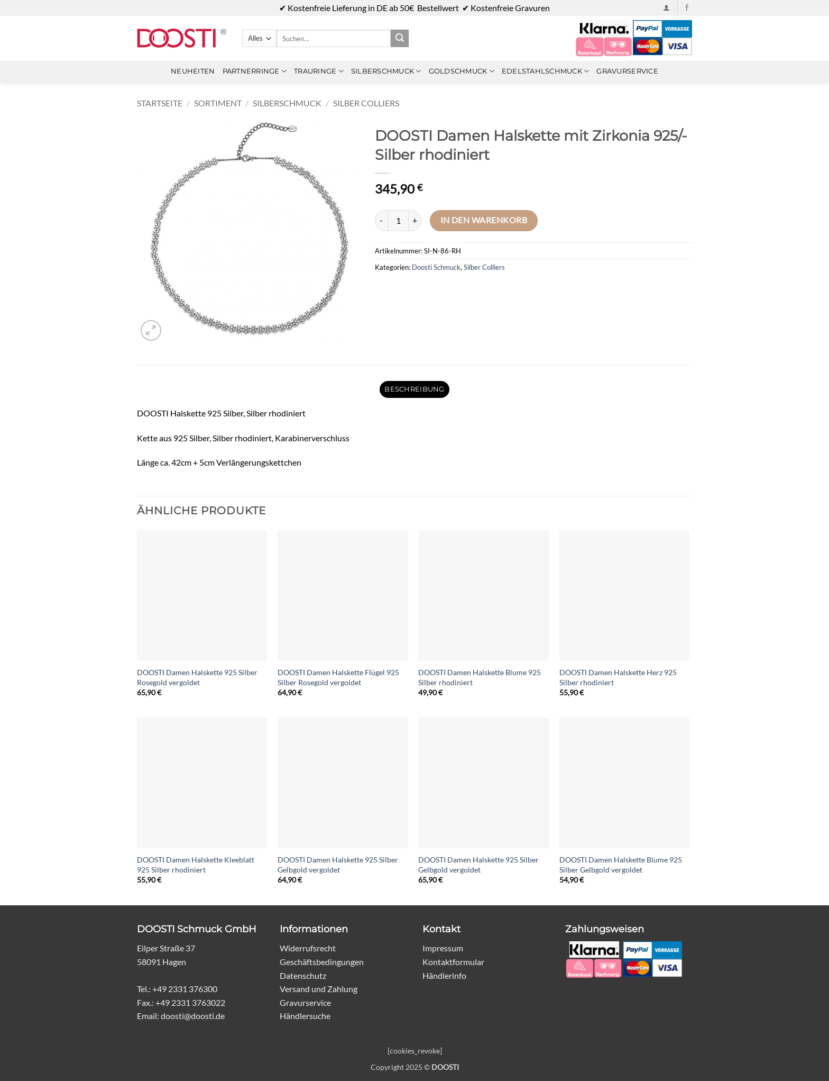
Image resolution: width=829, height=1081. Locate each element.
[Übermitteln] (400, 39)
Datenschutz (303, 975)
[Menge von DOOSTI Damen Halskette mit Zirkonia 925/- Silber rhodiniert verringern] (381, 220)
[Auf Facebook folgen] (687, 8)
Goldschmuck (461, 71)
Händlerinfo (444, 975)
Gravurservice (627, 71)
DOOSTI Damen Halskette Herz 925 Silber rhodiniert (618, 677)
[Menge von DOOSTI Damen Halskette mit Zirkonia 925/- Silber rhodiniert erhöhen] (415, 220)
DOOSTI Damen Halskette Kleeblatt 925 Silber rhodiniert (195, 864)
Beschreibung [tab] (414, 389)
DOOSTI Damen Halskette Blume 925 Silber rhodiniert (479, 677)
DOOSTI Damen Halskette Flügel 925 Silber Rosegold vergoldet (338, 677)
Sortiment (218, 103)
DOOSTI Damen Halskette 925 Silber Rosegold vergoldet (197, 677)
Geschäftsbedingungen (322, 962)
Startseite (159, 103)
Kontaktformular (453, 962)
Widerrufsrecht (308, 948)
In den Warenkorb (483, 220)
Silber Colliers (366, 103)
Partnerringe (255, 71)
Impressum (442, 948)
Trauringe (319, 71)
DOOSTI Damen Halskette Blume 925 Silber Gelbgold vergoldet (620, 864)
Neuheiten (193, 71)
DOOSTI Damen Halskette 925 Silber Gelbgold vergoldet (338, 864)
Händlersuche (305, 1016)
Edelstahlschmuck (545, 71)
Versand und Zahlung (318, 989)
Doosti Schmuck (436, 267)
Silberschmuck (386, 71)
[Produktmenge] (398, 220)
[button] (666, 7)
